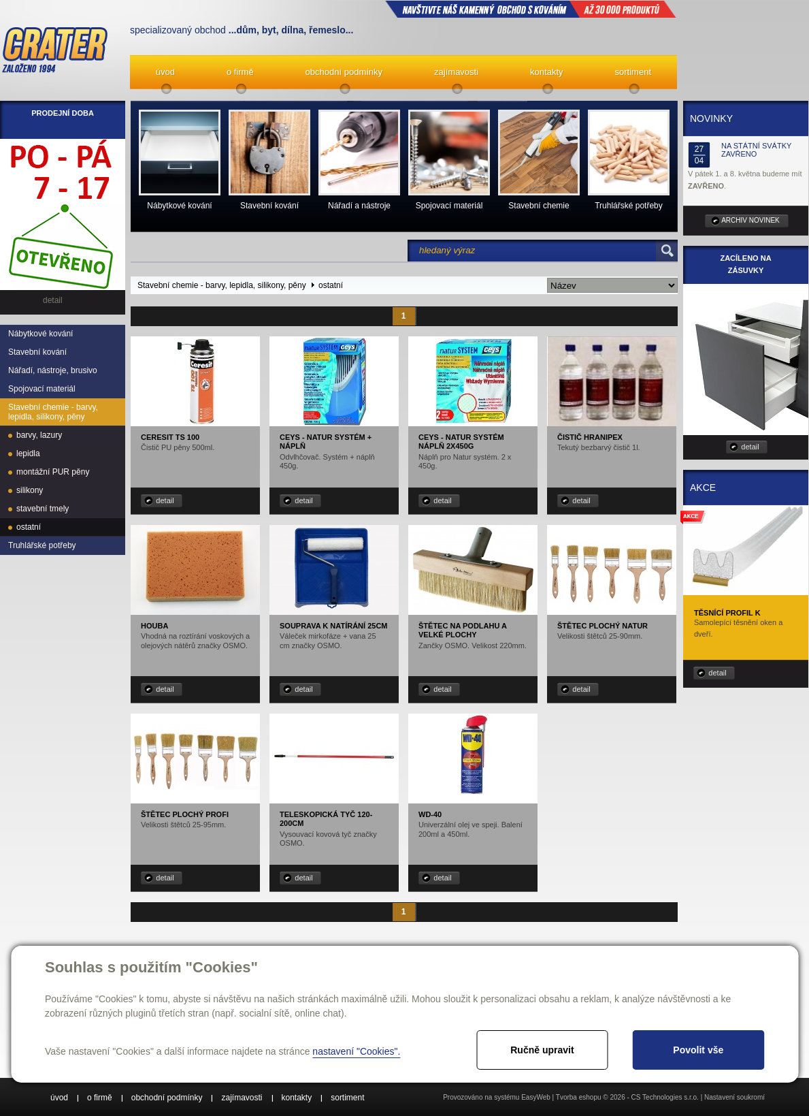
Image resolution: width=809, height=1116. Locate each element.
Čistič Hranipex (590, 437)
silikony (29, 490)
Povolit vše (698, 1050)
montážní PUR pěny (52, 472)
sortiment (633, 72)
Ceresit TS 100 (170, 437)
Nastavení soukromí (734, 1097)
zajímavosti (456, 72)
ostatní (28, 527)
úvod (165, 72)
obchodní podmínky (344, 72)
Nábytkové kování (40, 333)
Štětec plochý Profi (185, 814)
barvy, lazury (39, 435)
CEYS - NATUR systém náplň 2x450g (461, 441)
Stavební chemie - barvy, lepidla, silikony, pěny (53, 411)
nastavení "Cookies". (356, 1051)
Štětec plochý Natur (602, 626)
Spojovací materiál (42, 389)
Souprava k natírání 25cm (334, 626)
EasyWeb (535, 1097)
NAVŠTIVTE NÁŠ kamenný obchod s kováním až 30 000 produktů (530, 9)
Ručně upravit (542, 1050)
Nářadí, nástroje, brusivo (52, 370)
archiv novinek (750, 220)
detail (165, 500)
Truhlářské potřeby (42, 545)
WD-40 (430, 814)
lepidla (28, 453)
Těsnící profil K (727, 613)
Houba (154, 626)
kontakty (546, 72)
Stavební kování (37, 352)
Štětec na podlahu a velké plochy (462, 630)
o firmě (240, 72)
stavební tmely (42, 508)
